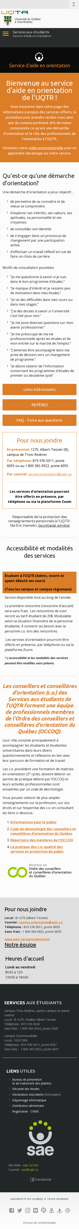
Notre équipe (20, 945)
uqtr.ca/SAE (30, 1165)
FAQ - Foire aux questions (39, 420)
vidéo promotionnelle (46, 148)
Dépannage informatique (29, 1100)
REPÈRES (39, 405)
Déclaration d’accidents (28, 1094)
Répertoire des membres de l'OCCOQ (41, 840)
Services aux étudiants (31, 32)
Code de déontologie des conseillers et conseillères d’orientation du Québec (43, 831)
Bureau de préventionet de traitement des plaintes (31, 1081)
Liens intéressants (39, 389)
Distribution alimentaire (28, 1106)
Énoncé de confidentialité (39, 1223)
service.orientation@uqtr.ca (49, 474)
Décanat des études (26, 1089)
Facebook (40, 1179)
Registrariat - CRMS (25, 1111)
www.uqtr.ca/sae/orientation (27, 939)
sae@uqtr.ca (29, 1170)
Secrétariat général (54, 526)
